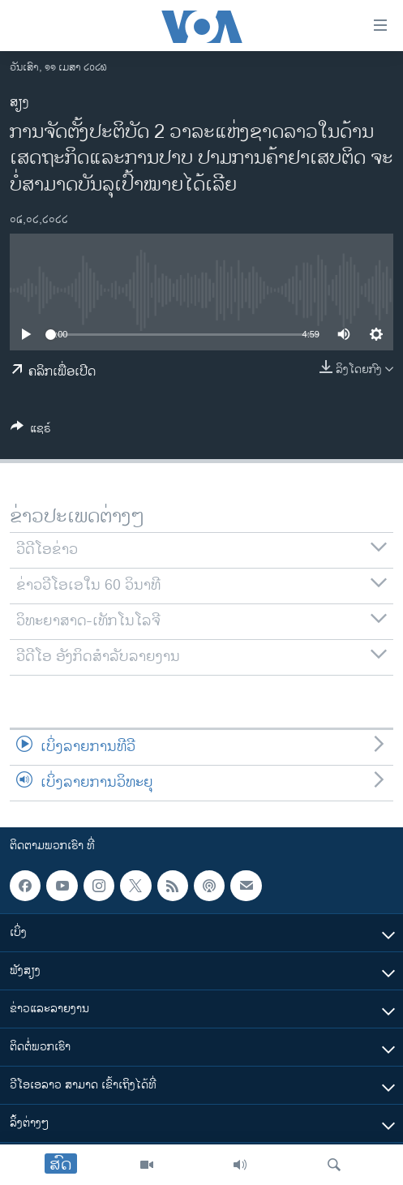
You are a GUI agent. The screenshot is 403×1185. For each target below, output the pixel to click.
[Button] (31, 431)
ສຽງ (19, 103)
